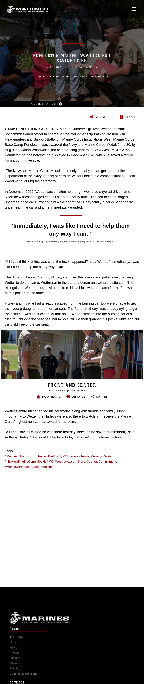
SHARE (101, 117)
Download (51, 396)
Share (101, 396)
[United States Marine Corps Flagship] (27, 9)
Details (79, 396)
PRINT (130, 117)
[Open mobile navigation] (134, 9)
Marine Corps (72, 622)
